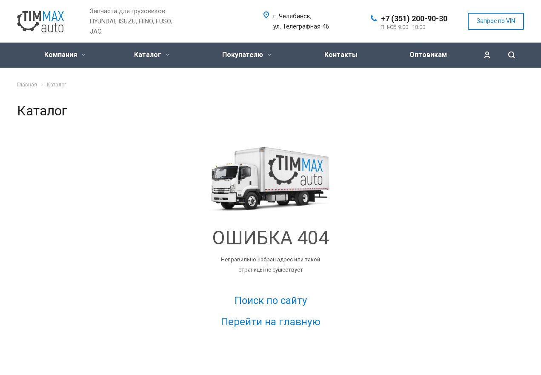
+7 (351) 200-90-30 (414, 18)
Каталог (151, 55)
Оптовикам (428, 55)
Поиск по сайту (271, 300)
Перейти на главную (271, 322)
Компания (64, 55)
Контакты (341, 55)
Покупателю (246, 55)
